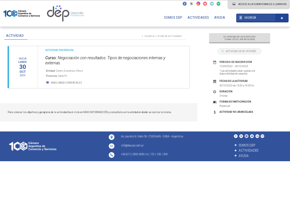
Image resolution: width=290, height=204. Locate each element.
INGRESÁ (248, 18)
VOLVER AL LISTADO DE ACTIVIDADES (162, 36)
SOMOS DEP (173, 17)
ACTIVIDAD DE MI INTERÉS (238, 51)
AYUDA (219, 17)
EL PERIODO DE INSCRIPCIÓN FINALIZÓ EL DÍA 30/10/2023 (239, 38)
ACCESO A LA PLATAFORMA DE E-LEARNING (260, 4)
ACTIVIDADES (198, 17)
